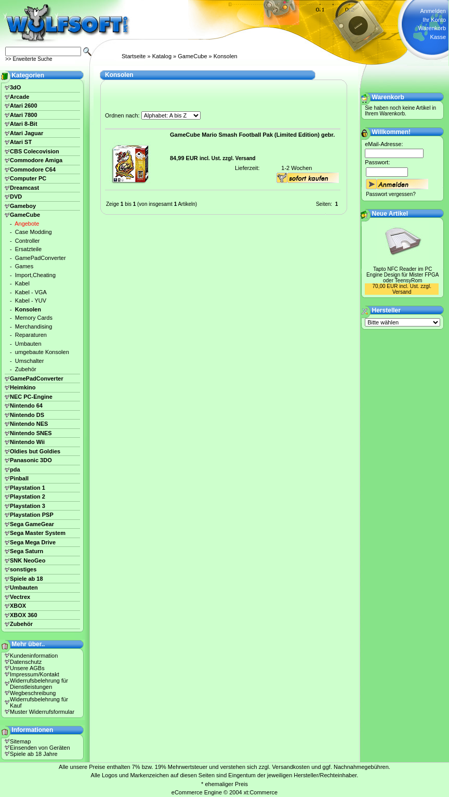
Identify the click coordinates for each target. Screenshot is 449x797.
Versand (245, 158)
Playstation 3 (27, 506)
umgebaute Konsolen (42, 352)
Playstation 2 (27, 496)
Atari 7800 (23, 115)
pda (15, 469)
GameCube (192, 56)
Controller (27, 241)
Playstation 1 (27, 488)
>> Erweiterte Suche (28, 59)
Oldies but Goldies (35, 451)
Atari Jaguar (26, 133)
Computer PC (28, 178)
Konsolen (225, 56)
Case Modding (33, 232)
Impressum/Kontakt (34, 674)
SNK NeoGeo (27, 560)
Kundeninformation (34, 655)
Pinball (19, 478)
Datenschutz (26, 662)
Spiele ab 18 (26, 579)
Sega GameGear (32, 524)
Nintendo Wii (27, 442)
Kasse (438, 37)
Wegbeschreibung (33, 693)
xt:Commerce (261, 792)
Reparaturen (31, 335)
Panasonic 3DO (31, 460)
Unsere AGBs (27, 668)
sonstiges (23, 569)
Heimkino (23, 387)
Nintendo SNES (31, 433)
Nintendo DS (27, 415)
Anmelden (433, 11)
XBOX (18, 606)
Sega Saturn (26, 551)
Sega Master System (37, 533)
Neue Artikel (390, 213)
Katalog (161, 56)
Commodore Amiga (36, 160)
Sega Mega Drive (33, 542)
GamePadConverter (40, 258)
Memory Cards (33, 318)
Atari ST (21, 142)
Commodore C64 (33, 169)
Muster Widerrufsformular (42, 712)
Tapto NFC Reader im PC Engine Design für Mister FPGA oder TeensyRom (402, 274)
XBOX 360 (23, 615)
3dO (15, 87)
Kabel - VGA (31, 292)
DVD (16, 196)
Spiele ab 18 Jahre (34, 754)
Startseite (134, 56)
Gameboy (23, 206)
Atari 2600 (23, 105)
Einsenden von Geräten (40, 747)
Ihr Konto (434, 20)
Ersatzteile (28, 249)
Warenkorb (432, 28)
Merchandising (33, 326)
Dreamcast (24, 188)
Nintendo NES (29, 424)
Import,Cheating (35, 275)
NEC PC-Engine (31, 397)
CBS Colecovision (34, 151)
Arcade (19, 97)
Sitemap (20, 741)
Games (24, 266)
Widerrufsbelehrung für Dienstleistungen (39, 683)
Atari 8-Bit (23, 124)
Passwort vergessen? (391, 194)
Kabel (22, 283)
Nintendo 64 (26, 405)
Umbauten (28, 344)
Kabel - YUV (30, 300)
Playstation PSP (32, 515)
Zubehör (25, 369)
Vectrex (20, 597)
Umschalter (29, 361)
